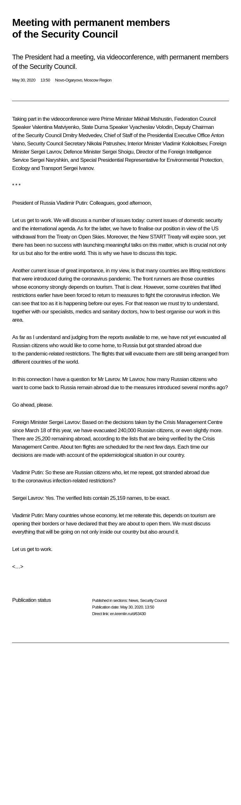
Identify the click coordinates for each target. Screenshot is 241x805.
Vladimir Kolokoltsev (185, 144)
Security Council (153, 600)
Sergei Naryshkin (49, 160)
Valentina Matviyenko (55, 127)
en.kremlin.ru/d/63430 (128, 613)
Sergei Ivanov (78, 168)
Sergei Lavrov (46, 152)
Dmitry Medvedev (82, 135)
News (133, 600)
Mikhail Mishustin (153, 119)
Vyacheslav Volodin (150, 127)
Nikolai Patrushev (106, 144)
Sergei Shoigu (117, 152)
